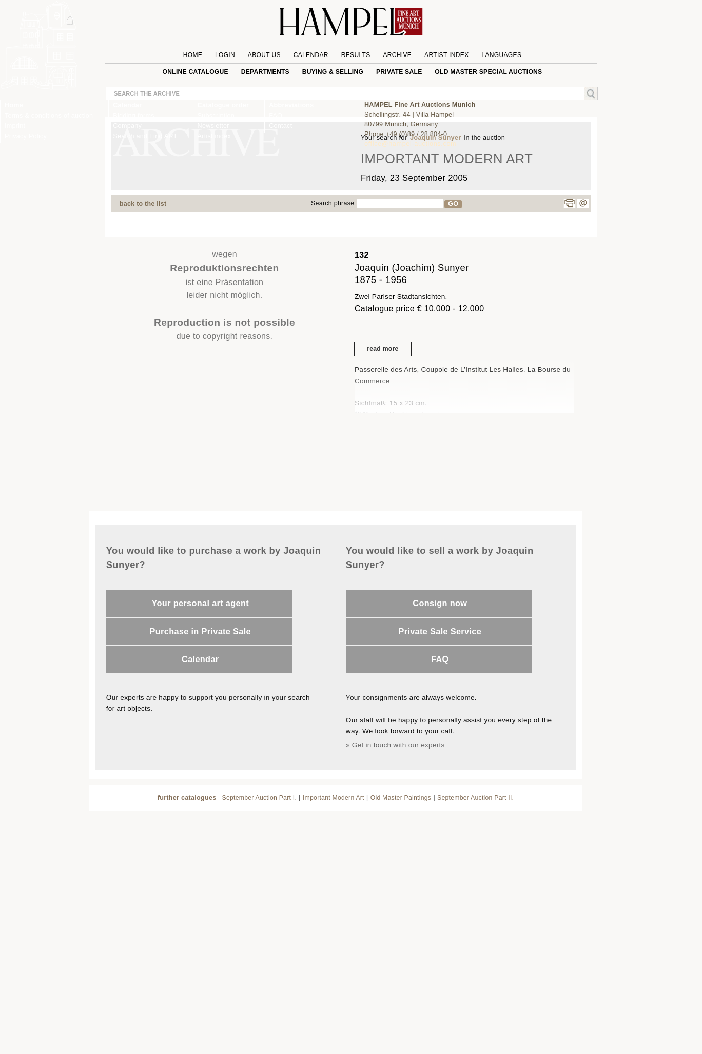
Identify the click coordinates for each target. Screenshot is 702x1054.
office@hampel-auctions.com (410, 143)
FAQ (440, 659)
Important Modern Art (333, 797)
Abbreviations (291, 105)
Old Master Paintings (401, 797)
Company (127, 125)
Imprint (15, 125)
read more (382, 348)
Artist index (214, 136)
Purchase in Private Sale (200, 631)
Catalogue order (223, 105)
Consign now (440, 603)
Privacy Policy (26, 136)
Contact (280, 125)
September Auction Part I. (259, 797)
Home (14, 105)
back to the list (143, 204)
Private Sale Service (439, 631)
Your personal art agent (200, 603)
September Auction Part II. (475, 797)
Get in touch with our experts (398, 745)
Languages (501, 55)
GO (453, 204)
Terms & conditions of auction (49, 115)
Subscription (216, 115)
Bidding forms (133, 115)
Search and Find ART (145, 136)
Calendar (200, 659)
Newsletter (213, 125)
